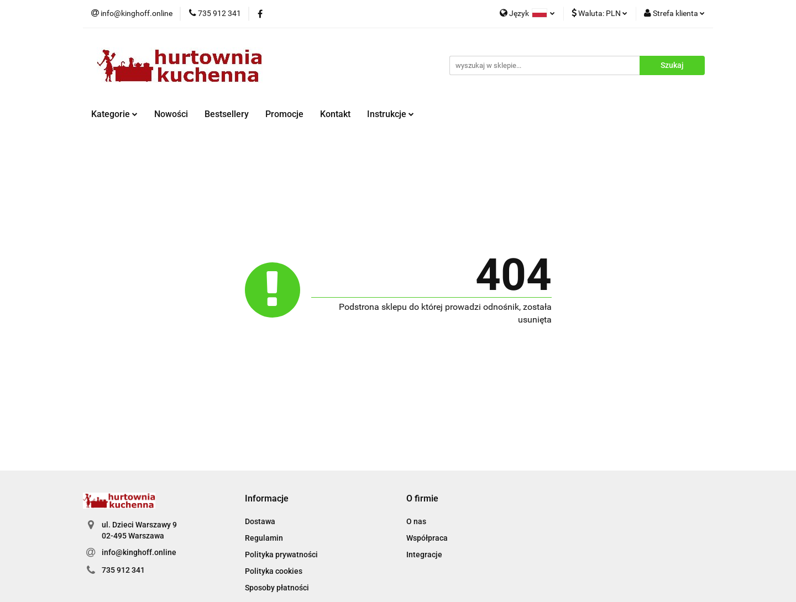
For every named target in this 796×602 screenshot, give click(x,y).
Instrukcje (390, 114)
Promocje (284, 114)
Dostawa (260, 521)
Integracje (424, 554)
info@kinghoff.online (139, 552)
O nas (416, 521)
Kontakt (335, 114)
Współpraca (427, 538)
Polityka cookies (273, 571)
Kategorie (114, 114)
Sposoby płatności (277, 587)
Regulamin (264, 538)
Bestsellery (227, 114)
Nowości (171, 114)
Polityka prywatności (281, 554)
